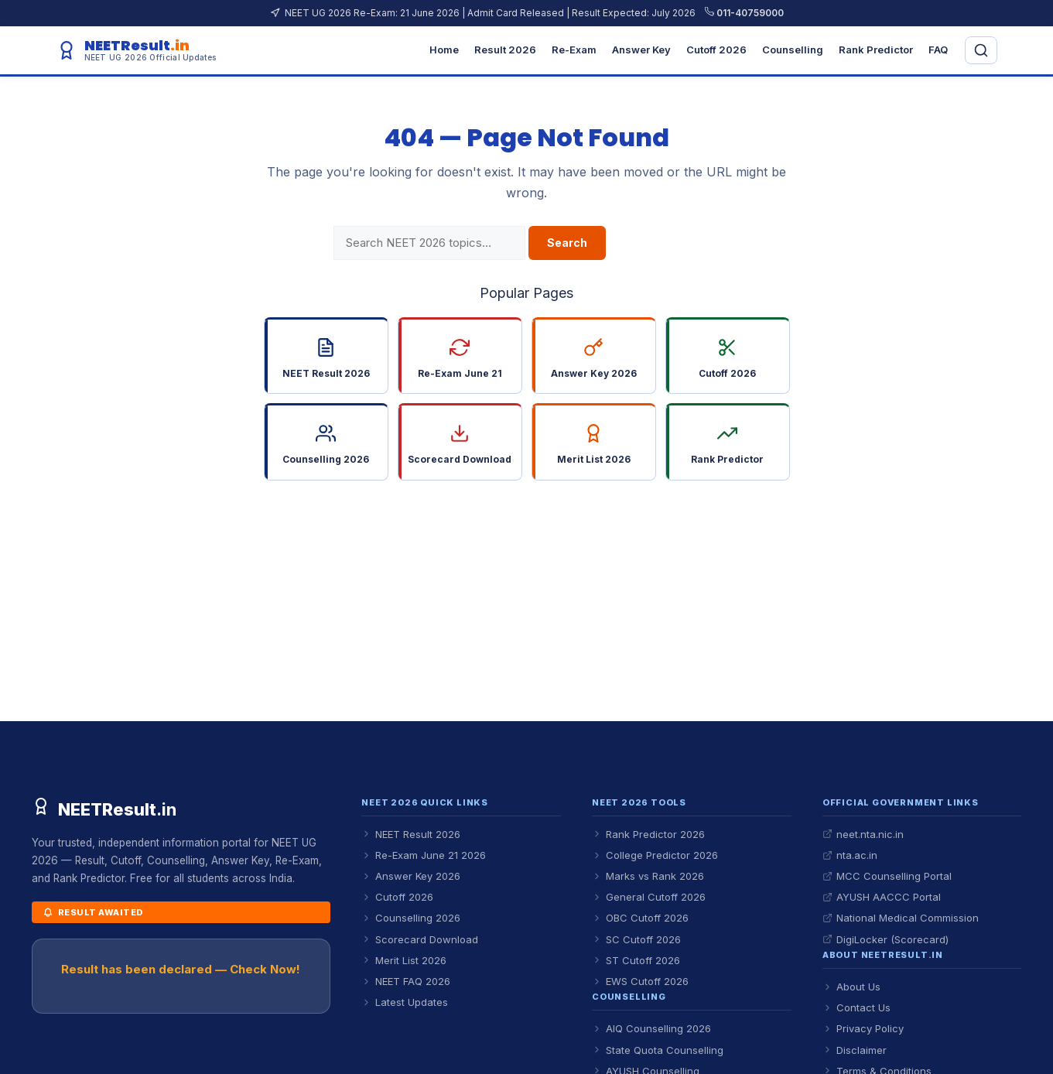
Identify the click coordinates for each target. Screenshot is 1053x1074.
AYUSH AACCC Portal (881, 897)
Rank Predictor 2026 (648, 834)
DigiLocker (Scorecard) (885, 939)
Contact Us (856, 1007)
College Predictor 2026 (655, 855)
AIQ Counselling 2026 (651, 1028)
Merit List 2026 (403, 960)
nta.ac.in (849, 855)
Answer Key (641, 49)
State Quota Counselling (657, 1050)
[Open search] (981, 50)
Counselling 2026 (410, 918)
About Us (851, 986)
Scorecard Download (419, 939)
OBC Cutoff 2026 (640, 918)
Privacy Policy (863, 1028)
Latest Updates (404, 1002)
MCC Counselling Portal (887, 876)
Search (567, 242)
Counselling (792, 49)
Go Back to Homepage (526, 518)
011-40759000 (744, 13)
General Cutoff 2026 (649, 897)
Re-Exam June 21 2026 (423, 855)
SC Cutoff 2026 (636, 939)
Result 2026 (505, 49)
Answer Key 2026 (410, 876)
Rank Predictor (876, 49)
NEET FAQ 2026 (405, 981)
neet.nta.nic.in (863, 834)
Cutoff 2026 (716, 49)
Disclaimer (854, 1050)
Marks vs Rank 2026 (648, 876)
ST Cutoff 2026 (636, 960)
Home (444, 49)
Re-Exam (574, 49)
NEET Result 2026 (410, 834)
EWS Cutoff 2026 (640, 981)
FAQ (938, 49)
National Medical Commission (900, 918)
